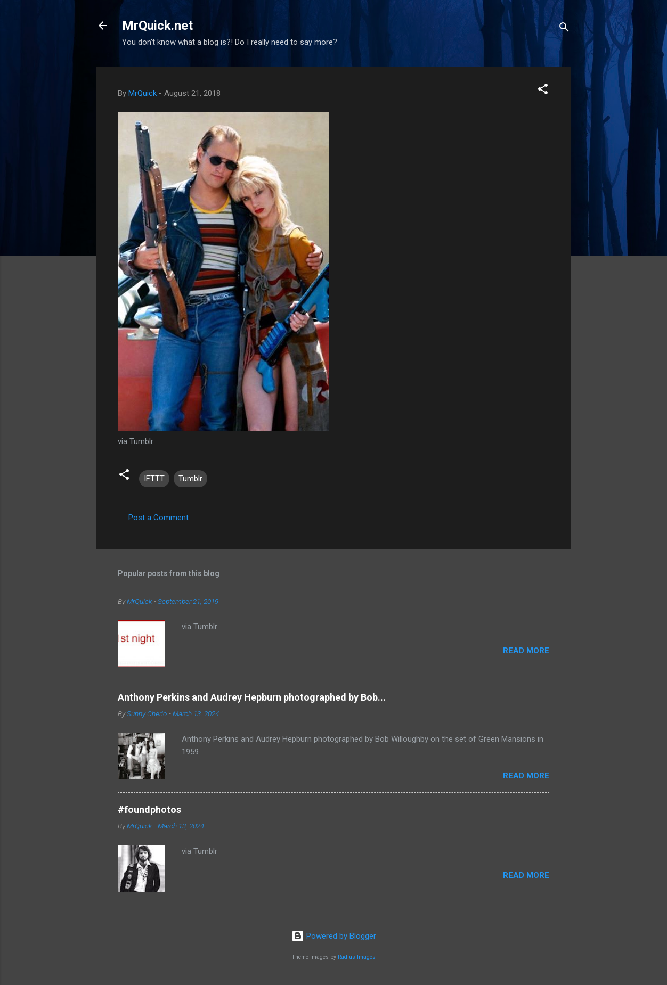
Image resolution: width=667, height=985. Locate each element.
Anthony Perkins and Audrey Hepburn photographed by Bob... (252, 697)
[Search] (564, 29)
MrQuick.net (157, 25)
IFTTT (154, 478)
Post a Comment (158, 517)
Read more (526, 650)
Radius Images (357, 957)
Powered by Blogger (333, 936)
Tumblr (190, 478)
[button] (542, 91)
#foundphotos (149, 809)
